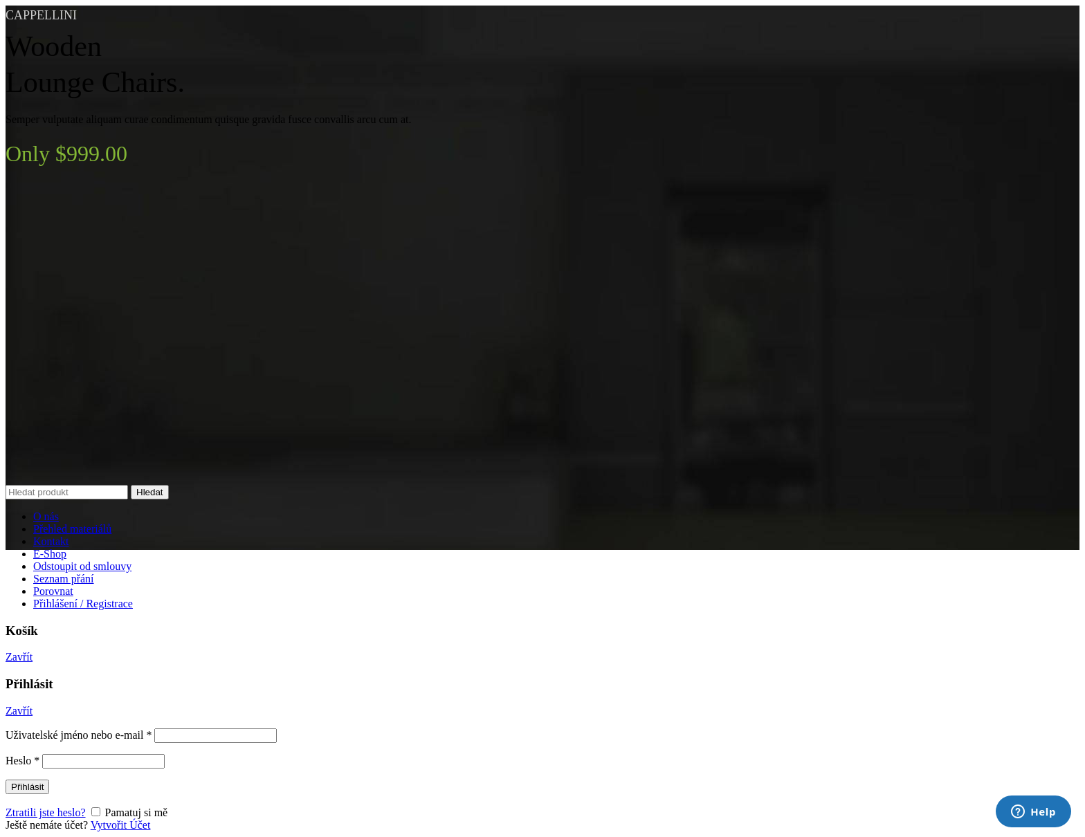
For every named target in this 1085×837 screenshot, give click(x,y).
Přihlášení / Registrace (83, 603)
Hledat (149, 492)
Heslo (22, 760)
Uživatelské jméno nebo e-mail (79, 735)
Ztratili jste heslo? (46, 812)
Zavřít (19, 657)
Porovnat (53, 591)
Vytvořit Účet (121, 825)
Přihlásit (27, 787)
